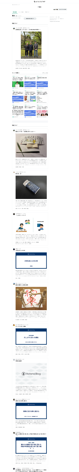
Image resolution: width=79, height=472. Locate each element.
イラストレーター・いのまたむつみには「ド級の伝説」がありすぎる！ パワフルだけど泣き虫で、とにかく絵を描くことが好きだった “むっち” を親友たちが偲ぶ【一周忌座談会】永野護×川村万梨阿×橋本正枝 (42, 108)
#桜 (23, 242)
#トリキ (20, 242)
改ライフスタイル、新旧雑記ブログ (21, 399)
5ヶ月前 (25, 283)
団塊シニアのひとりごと (19, 283)
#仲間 (17, 463)
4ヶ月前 (24, 213)
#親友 (29, 68)
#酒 (22, 208)
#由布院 (17, 68)
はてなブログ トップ (15, 4)
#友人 (17, 278)
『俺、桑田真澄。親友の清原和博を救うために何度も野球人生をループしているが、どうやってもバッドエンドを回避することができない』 (18, 108)
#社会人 (17, 394)
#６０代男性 (22, 319)
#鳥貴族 (17, 242)
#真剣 (17, 427)
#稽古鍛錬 (20, 427)
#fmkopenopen (39, 463)
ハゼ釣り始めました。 (19, 213)
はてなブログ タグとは (53, 18)
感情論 (17, 248)
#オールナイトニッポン (20, 243)
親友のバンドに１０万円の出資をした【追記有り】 (30, 107)
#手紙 (28, 463)
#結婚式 (20, 394)
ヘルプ (59, 18)
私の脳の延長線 (18, 432)
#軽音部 (26, 394)
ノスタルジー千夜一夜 (19, 172)
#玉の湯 (20, 68)
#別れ (17, 208)
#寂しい (34, 463)
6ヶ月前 (22, 432)
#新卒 (30, 394)
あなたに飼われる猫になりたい (20, 324)
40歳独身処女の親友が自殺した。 (42, 78)
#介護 (26, 354)
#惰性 (31, 463)
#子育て (22, 354)
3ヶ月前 (24, 172)
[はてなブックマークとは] (19, 72)
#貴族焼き (29, 242)
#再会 (19, 354)
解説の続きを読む (30, 18)
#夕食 (23, 166)
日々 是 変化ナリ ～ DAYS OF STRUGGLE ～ (23, 468)
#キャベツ (26, 243)
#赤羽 (30, 243)
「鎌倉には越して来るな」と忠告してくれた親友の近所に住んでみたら (18, 93)
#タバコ (19, 208)
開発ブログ (62, 18)
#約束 (25, 208)
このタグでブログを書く (62, 9)
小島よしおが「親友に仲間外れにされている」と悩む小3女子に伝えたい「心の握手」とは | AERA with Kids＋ (18, 79)
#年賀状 (25, 463)
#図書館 (37, 242)
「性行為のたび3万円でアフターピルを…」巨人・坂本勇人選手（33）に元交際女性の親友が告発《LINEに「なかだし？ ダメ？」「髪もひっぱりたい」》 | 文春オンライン (30, 93)
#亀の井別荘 (25, 68)
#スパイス (33, 242)
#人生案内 (17, 319)
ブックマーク (15, 76)
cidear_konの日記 (18, 359)
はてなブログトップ (53, 19)
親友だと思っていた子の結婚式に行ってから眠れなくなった (30, 78)
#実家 (28, 354)
